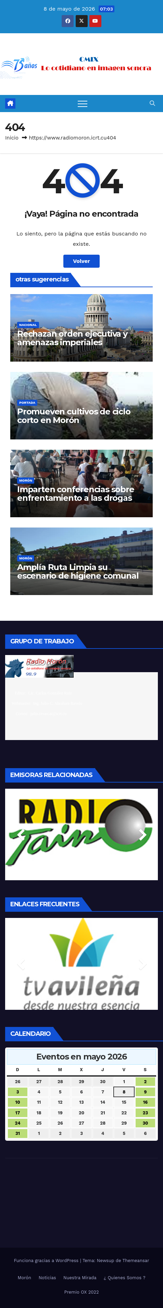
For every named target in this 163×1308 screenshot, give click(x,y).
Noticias (47, 1277)
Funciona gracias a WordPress (47, 1260)
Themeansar (136, 1260)
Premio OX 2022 (81, 1292)
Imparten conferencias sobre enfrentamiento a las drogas (75, 493)
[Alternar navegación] (82, 103)
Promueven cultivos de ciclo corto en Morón (73, 416)
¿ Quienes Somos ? (125, 1277)
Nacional (28, 325)
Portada (27, 402)
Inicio (11, 138)
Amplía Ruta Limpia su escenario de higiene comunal (77, 571)
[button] (152, 103)
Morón (25, 480)
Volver (81, 261)
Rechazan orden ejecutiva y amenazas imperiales (72, 338)
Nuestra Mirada (79, 1277)
